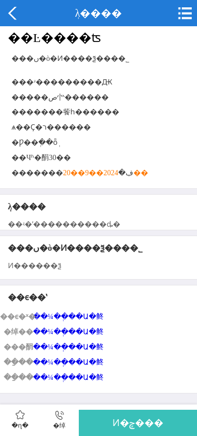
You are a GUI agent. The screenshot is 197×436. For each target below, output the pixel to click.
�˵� (184, 13)
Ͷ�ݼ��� (137, 423)
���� (13, 13)
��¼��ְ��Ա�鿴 (68, 317)
